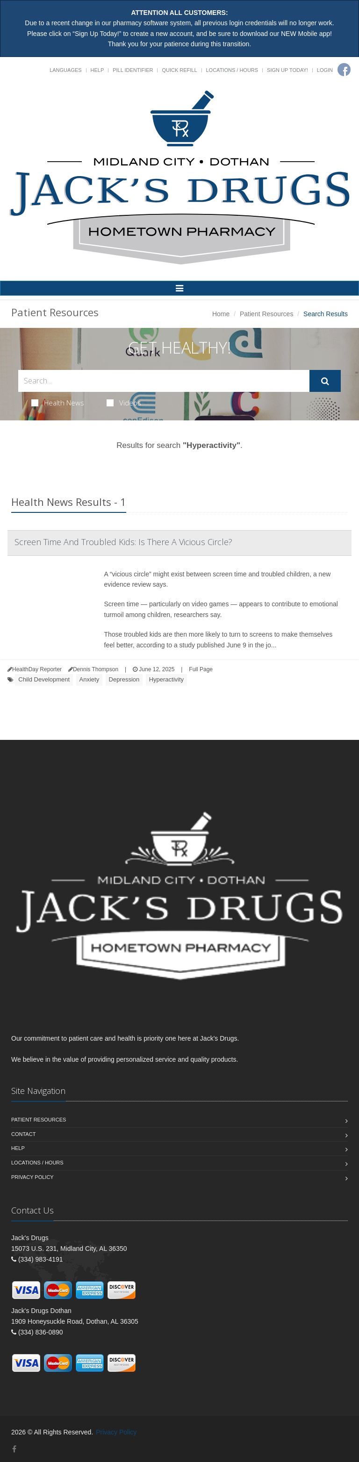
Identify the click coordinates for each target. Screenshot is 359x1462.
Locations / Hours (232, 70)
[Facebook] (344, 69)
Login (325, 70)
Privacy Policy (32, 1177)
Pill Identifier (133, 70)
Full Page (201, 669)
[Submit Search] (325, 381)
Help (97, 70)
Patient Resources (266, 314)
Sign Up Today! (287, 70)
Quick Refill (179, 70)
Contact (23, 1134)
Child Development (44, 679)
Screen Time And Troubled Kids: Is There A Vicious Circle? (123, 541)
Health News (57, 402)
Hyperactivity (166, 679)
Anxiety (89, 679)
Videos (124, 402)
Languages (65, 70)
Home (221, 314)
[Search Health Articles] (163, 381)
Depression (124, 679)
